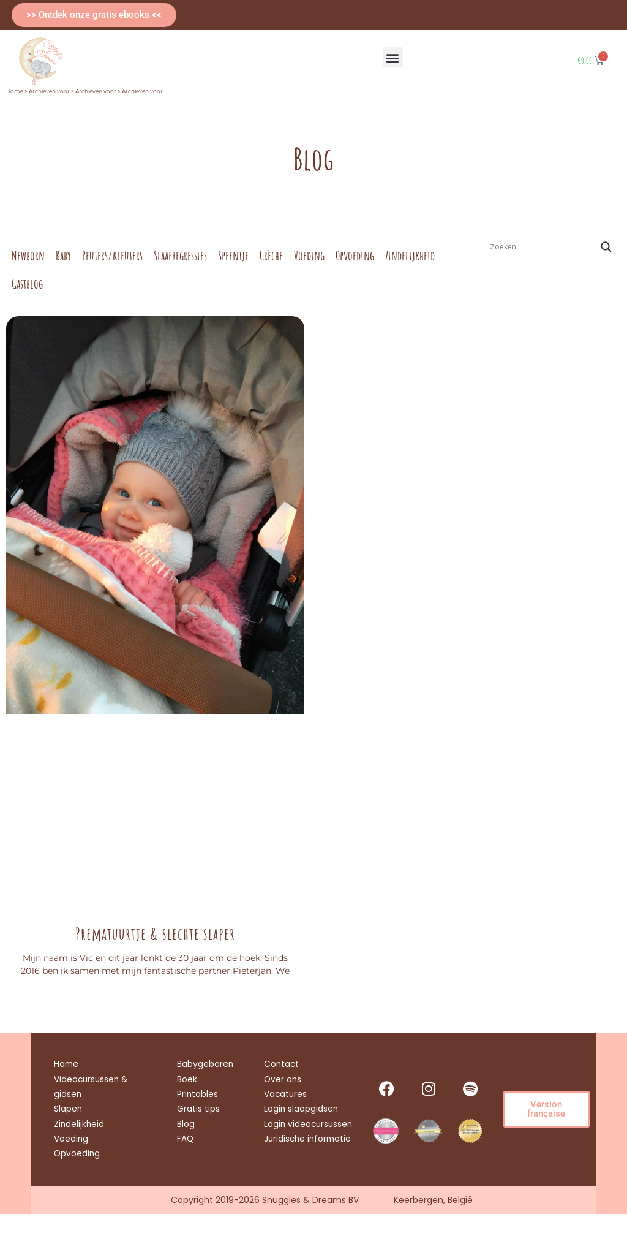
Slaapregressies (180, 256)
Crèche (271, 256)
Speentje (233, 256)
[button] (393, 57)
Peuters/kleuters (112, 256)
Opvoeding (355, 256)
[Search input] (542, 247)
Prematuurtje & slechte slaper (155, 934)
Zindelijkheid (410, 256)
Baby (63, 256)
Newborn (28, 256)
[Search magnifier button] (606, 247)
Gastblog (27, 284)
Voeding (309, 256)
